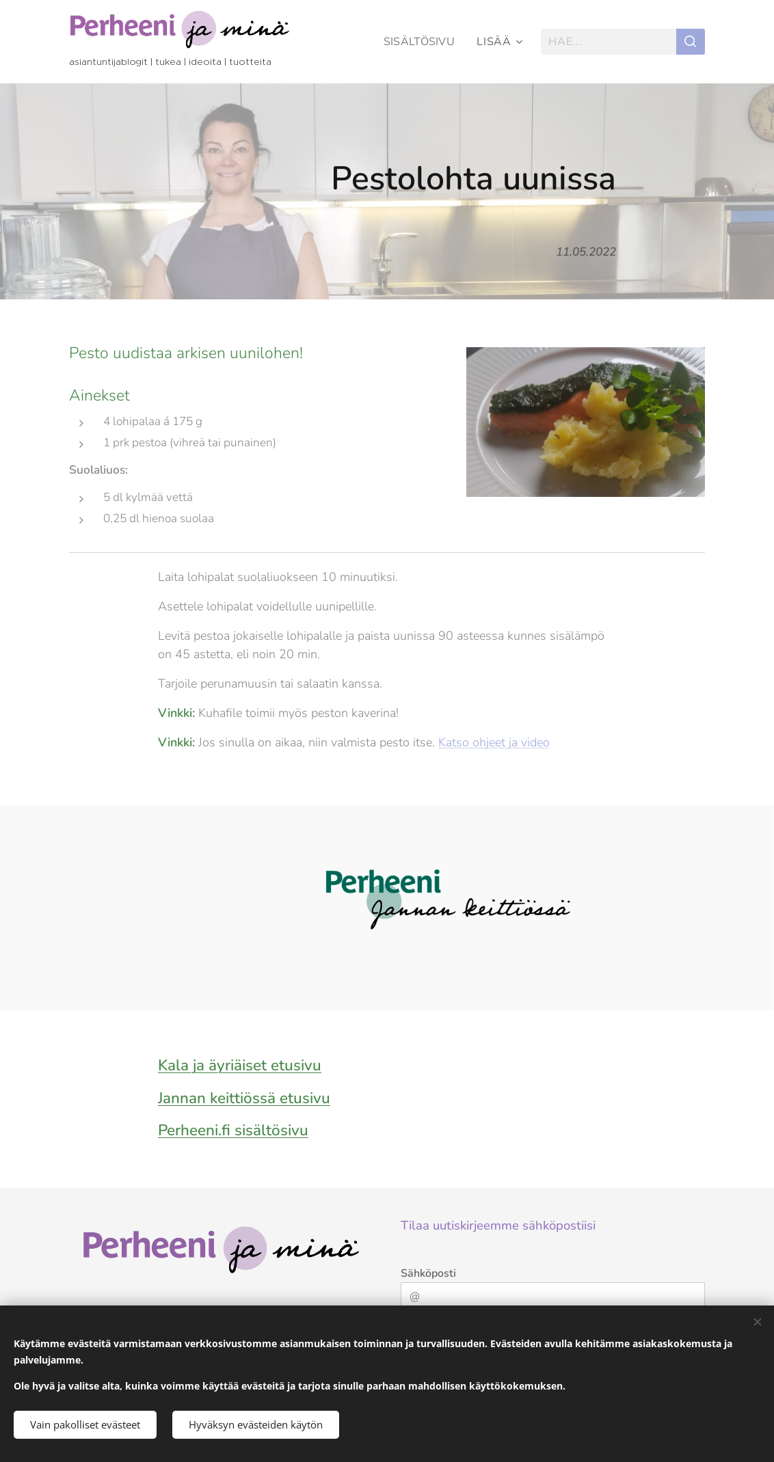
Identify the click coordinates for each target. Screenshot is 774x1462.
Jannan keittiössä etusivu (244, 1098)
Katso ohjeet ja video (494, 742)
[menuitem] (421, 42)
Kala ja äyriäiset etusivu (239, 1065)
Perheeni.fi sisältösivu (233, 1130)
